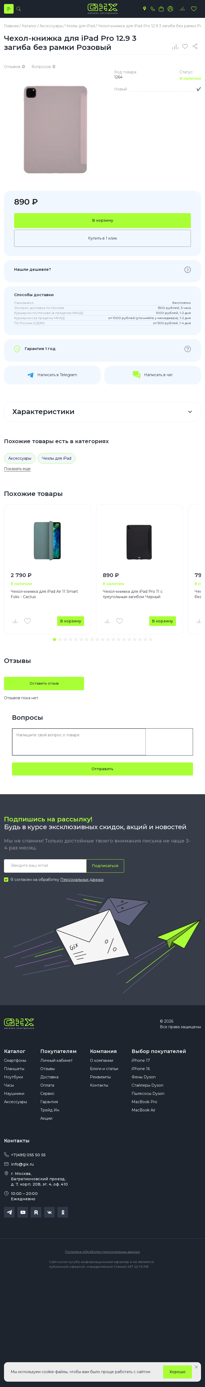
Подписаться (104, 870)
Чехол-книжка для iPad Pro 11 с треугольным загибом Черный (133, 598)
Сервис (47, 1103)
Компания (103, 1056)
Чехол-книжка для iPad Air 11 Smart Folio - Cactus (44, 598)
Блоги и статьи (104, 1078)
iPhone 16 (141, 1078)
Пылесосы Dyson (148, 1103)
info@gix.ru (22, 1173)
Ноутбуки (13, 1086)
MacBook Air (143, 1119)
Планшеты (14, 1078)
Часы (9, 1094)
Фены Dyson (144, 1086)
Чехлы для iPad (56, 462)
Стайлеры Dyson (147, 1094)
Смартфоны (15, 1070)
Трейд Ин (49, 1119)
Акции (46, 1128)
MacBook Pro (144, 1111)
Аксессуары (19, 462)
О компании (101, 1070)
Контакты (99, 1094)
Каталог (14, 1056)
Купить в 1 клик (102, 242)
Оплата (47, 1094)
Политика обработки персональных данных (102, 1261)
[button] (54, 644)
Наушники (14, 1103)
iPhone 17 (141, 1070)
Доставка (49, 1086)
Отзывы (47, 1078)
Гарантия (49, 1111)
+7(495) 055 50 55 (28, 1164)
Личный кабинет (56, 1070)
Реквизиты (100, 1086)
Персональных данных (82, 884)
